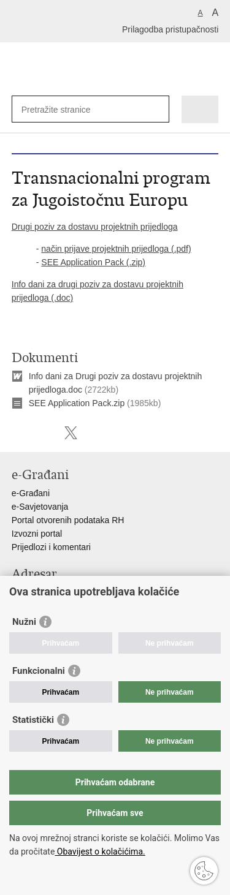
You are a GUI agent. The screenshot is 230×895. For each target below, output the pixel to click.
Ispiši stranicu (18, 432)
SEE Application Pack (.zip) (93, 262)
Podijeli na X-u (70, 432)
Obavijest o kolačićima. (100, 851)
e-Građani (31, 493)
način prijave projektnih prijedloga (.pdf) (116, 249)
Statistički (33, 719)
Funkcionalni (38, 670)
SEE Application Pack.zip (77, 403)
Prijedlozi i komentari (51, 547)
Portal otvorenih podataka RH (68, 520)
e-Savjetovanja (40, 507)
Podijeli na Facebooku (44, 432)
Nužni (24, 621)
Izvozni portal (37, 533)
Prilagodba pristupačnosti (170, 29)
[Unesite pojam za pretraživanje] (66, 109)
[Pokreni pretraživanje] (157, 109)
